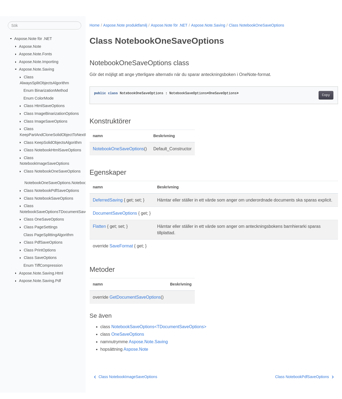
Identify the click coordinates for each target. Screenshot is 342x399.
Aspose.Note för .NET (33, 38)
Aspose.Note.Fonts (35, 54)
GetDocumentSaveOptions (135, 303)
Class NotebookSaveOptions (48, 198)
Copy (309, 95)
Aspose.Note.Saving (36, 69)
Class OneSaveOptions (44, 219)
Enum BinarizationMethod (45, 90)
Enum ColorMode (38, 98)
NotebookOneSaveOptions (118, 149)
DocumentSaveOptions (115, 219)
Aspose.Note (30, 46)
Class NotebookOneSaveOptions (52, 171)
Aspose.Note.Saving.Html (41, 273)
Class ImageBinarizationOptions (51, 113)
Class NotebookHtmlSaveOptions (52, 150)
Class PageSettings (41, 227)
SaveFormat (121, 252)
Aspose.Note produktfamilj (125, 25)
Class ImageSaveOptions (45, 121)
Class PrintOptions (40, 250)
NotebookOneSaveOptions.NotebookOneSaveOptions (71, 183)
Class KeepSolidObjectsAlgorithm (53, 142)
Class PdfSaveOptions (43, 242)
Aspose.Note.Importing (38, 62)
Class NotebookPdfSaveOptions (51, 190)
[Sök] (44, 25)
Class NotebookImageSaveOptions (125, 383)
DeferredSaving (108, 200)
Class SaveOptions (40, 257)
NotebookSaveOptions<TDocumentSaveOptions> (158, 333)
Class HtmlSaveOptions (44, 106)
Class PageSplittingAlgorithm (48, 234)
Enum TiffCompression (42, 265)
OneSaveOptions (127, 340)
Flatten (99, 232)
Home (95, 25)
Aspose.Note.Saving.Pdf (40, 281)
